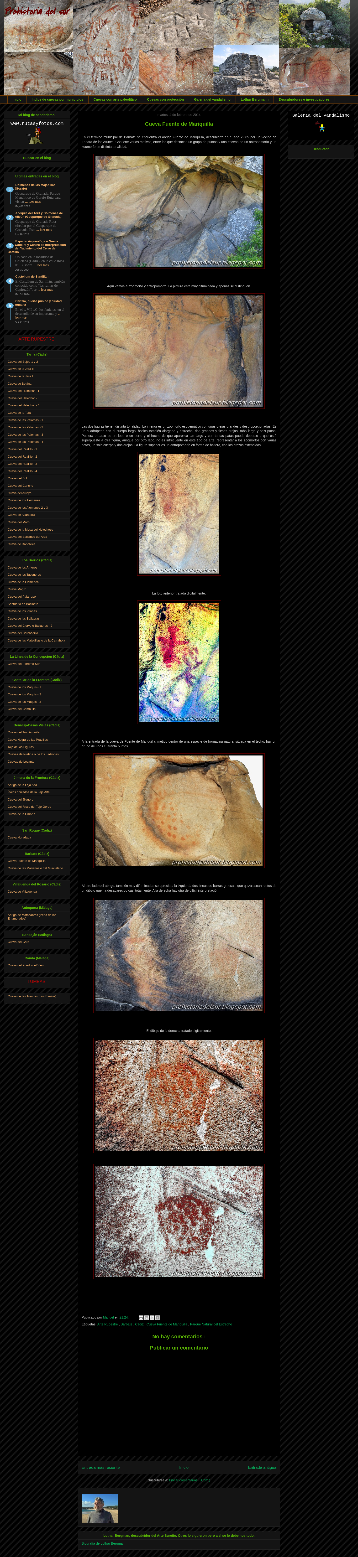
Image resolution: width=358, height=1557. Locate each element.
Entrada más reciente (101, 1467)
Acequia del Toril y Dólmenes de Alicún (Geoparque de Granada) (39, 214)
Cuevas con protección (165, 99)
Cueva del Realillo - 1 (22, 449)
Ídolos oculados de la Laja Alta (29, 792)
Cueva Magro (17, 589)
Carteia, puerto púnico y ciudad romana (38, 302)
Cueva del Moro (19, 522)
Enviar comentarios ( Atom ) (189, 1480)
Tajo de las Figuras (21, 747)
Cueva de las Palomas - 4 (25, 442)
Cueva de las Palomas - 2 (25, 427)
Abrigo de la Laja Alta (22, 785)
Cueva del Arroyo (20, 493)
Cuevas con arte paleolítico (115, 99)
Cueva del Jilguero (20, 799)
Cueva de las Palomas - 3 (25, 434)
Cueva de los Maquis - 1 (24, 687)
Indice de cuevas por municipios (57, 99)
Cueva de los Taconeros (24, 574)
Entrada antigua (262, 1467)
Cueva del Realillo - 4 (22, 471)
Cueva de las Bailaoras (24, 618)
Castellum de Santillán (31, 276)
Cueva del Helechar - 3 (23, 398)
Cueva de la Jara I (20, 376)
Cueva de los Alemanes (24, 500)
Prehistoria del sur (36, 11)
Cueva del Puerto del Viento (27, 965)
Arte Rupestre (108, 1324)
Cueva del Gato (18, 942)
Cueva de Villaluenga (22, 891)
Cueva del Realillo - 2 (22, 456)
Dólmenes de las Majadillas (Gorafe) (35, 186)
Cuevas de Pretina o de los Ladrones (33, 754)
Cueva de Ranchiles (21, 544)
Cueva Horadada (19, 837)
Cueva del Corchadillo (23, 633)
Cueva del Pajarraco (22, 596)
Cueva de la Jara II (21, 369)
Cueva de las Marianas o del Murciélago (35, 868)
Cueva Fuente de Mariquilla (167, 1324)
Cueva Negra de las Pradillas (28, 739)
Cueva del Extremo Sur (24, 664)
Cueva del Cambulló (22, 709)
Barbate (127, 1324)
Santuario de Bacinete (23, 604)
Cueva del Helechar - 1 (23, 391)
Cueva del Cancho (20, 485)
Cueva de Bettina (20, 383)
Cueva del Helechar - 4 (23, 405)
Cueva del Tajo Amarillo (24, 732)
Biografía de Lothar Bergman (103, 1543)
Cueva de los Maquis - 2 (24, 694)
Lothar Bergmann (255, 99)
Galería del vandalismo (212, 99)
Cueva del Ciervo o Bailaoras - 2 (30, 625)
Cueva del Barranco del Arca (27, 536)
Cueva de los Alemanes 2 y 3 (28, 507)
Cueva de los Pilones (22, 611)
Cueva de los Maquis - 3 (24, 701)
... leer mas (33, 201)
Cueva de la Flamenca (23, 582)
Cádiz (140, 1324)
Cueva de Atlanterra (21, 515)
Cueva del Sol (17, 478)
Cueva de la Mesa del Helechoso (30, 529)
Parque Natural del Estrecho (211, 1324)
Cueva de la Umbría (21, 814)
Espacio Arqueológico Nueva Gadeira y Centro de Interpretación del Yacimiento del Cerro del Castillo (37, 246)
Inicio (17, 99)
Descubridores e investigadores (304, 99)
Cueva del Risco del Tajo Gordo (29, 806)
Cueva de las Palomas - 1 (25, 420)
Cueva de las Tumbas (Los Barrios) (32, 996)
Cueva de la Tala (19, 412)
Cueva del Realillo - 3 (22, 464)
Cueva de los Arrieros (22, 567)
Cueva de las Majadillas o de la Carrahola (36, 640)
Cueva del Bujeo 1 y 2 (23, 361)
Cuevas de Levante (21, 761)
